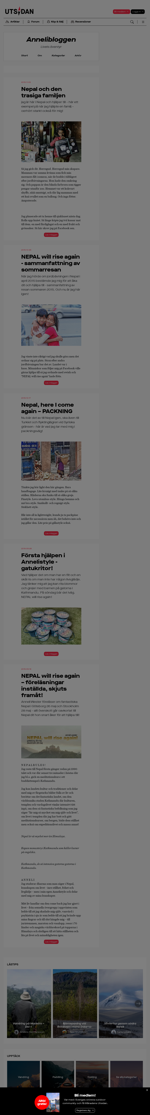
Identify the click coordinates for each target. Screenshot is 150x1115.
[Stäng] (147, 1090)
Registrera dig (83, 1110)
